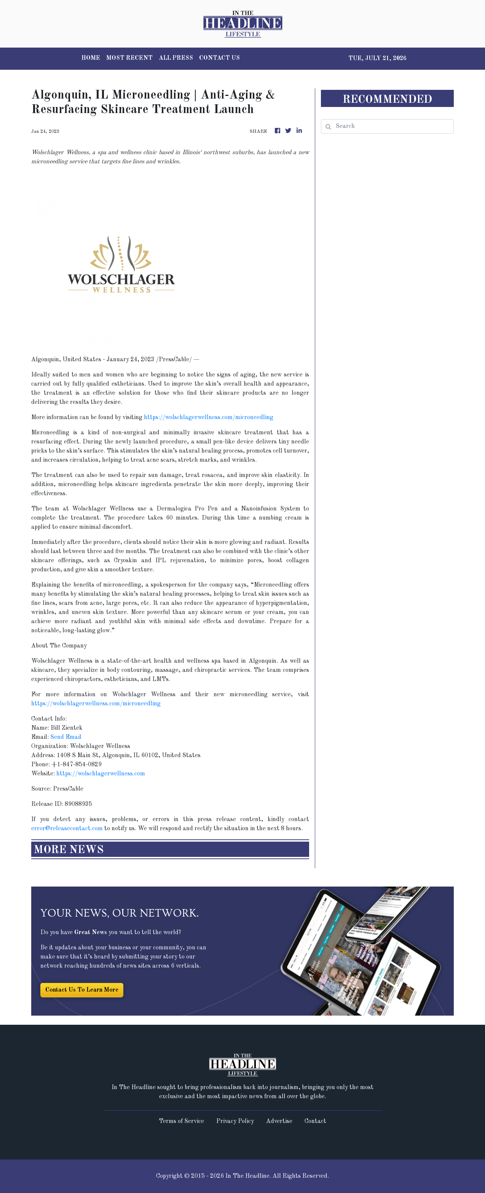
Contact (315, 1121)
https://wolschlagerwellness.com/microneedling (208, 418)
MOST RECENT (129, 58)
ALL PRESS (176, 58)
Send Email (65, 737)
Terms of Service (181, 1121)
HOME (90, 58)
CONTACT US (219, 58)
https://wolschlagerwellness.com (100, 774)
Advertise (279, 1121)
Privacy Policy (235, 1121)
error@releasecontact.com (67, 829)
